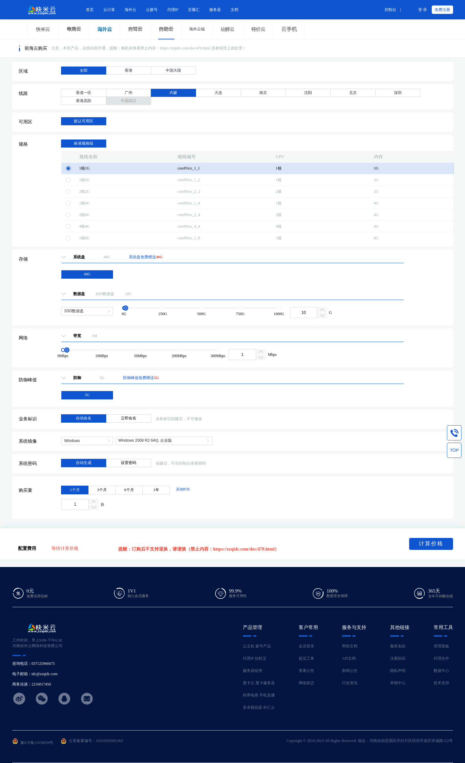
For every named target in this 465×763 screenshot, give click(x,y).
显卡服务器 (265, 683)
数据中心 (441, 670)
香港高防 (83, 100)
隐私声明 (398, 670)
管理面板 (441, 646)
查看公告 (306, 670)
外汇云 (269, 707)
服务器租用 (252, 670)
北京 (353, 92)
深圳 (398, 92)
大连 (218, 92)
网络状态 (306, 683)
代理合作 (441, 658)
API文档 (349, 658)
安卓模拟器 (252, 707)
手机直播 (267, 695)
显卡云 (248, 683)
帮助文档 (349, 646)
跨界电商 (250, 695)
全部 (84, 70)
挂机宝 (260, 658)
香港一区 (83, 92)
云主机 (248, 646)
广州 (128, 92)
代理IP (248, 658)
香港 (128, 70)
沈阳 (308, 92)
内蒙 (173, 92)
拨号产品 (263, 646)
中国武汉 (128, 100)
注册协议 (398, 658)
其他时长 (183, 489)
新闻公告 (349, 670)
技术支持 (441, 683)
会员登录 (306, 646)
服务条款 (398, 646)
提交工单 (306, 658)
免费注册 (442, 9)
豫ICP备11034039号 (36, 742)
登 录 (422, 9)
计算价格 (431, 544)
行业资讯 (349, 683)
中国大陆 (173, 70)
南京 (263, 92)
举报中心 (398, 683)
